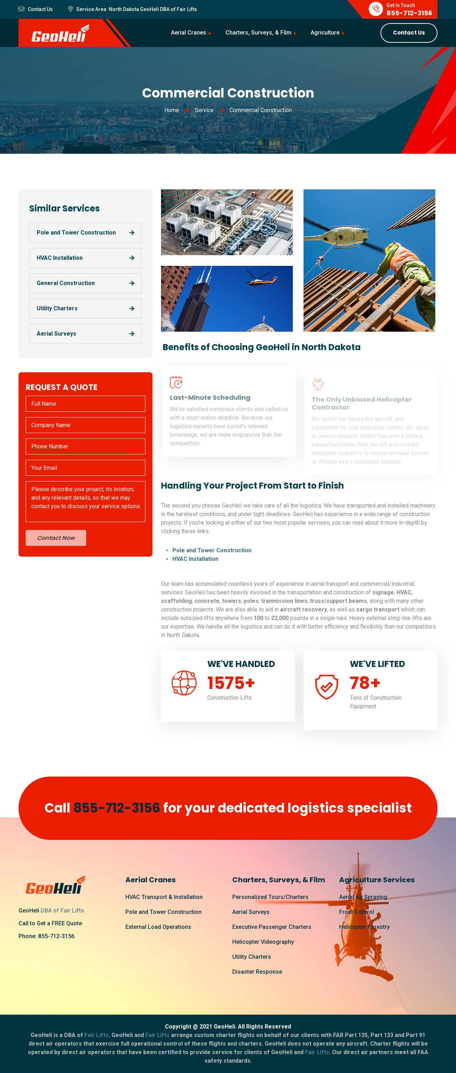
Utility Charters (57, 308)
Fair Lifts (186, 9)
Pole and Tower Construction (76, 232)
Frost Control (356, 912)
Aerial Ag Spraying (363, 897)
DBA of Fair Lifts (62, 910)
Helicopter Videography (263, 941)
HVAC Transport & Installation (164, 897)
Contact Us (409, 32)
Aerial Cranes (188, 32)
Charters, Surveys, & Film (258, 32)
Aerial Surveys (56, 333)
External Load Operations (158, 927)
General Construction (66, 283)
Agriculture (325, 32)
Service (204, 110)
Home (171, 110)
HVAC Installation (60, 257)
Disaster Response (257, 971)
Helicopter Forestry (364, 927)
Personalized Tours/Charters (270, 897)
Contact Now (56, 538)
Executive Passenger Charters (271, 927)
